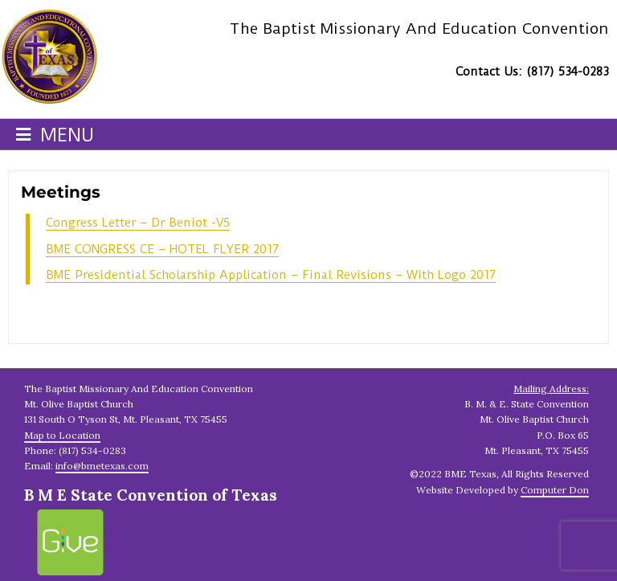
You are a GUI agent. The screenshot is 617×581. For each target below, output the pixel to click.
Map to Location (62, 435)
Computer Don (555, 490)
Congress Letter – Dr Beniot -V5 (138, 222)
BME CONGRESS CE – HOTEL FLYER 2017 (162, 249)
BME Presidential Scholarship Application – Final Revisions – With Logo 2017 (271, 275)
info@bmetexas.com (102, 466)
